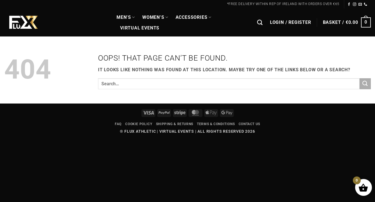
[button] (290, 22)
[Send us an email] (360, 4)
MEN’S (126, 17)
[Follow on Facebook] (349, 4)
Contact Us (249, 124)
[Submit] (365, 83)
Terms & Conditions (216, 124)
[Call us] (365, 4)
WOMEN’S (155, 17)
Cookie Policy (138, 124)
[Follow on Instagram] (355, 4)
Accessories (193, 17)
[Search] (260, 22)
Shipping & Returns (174, 124)
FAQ (118, 124)
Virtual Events (139, 28)
